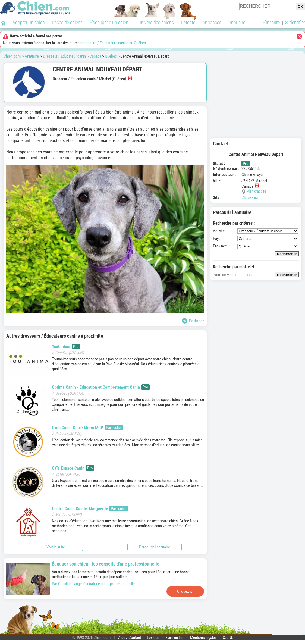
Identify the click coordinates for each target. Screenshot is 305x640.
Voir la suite (55, 547)
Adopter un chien (28, 22)
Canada (95, 56)
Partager (193, 321)
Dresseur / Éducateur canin (64, 56)
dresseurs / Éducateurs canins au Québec (113, 42)
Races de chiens (67, 22)
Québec (111, 56)
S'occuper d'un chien (109, 22)
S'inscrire (271, 22)
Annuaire (236, 22)
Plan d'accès (256, 191)
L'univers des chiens (155, 22)
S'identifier (295, 22)
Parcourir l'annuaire (154, 547)
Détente (188, 22)
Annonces (211, 22)
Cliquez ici (249, 197)
